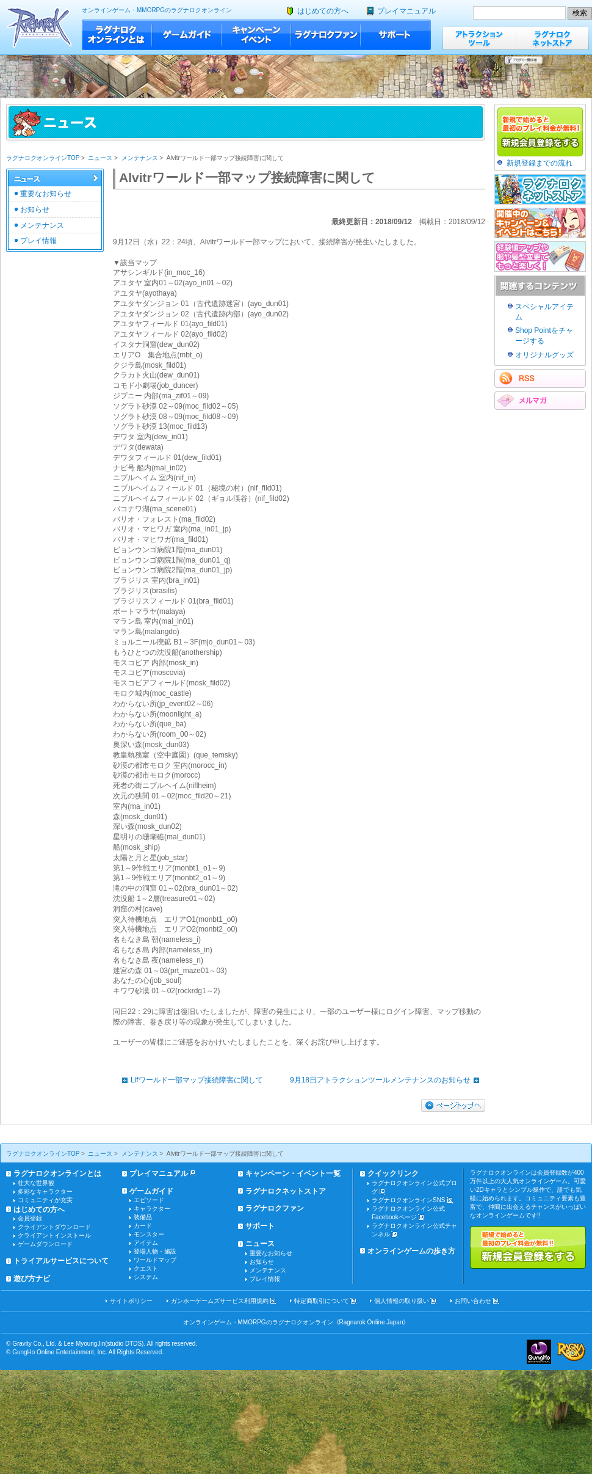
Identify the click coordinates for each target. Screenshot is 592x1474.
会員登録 (30, 1218)
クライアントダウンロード (54, 1227)
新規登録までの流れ (539, 163)
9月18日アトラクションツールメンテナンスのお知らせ (387, 1080)
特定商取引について (321, 1300)
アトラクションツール (479, 38)
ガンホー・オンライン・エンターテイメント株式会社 (539, 1352)
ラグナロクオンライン (39, 27)
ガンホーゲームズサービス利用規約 (220, 1300)
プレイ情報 (38, 240)
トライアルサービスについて (61, 1261)
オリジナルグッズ (544, 355)
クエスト (146, 1268)
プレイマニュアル (406, 11)
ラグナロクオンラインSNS (409, 1200)
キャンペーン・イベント (256, 35)
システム (146, 1277)
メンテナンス (139, 158)
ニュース (100, 158)
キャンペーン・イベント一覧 (293, 1173)
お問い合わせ (473, 1300)
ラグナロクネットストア (552, 38)
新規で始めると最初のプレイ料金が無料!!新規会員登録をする (528, 1247)
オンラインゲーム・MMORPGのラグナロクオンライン (157, 10)
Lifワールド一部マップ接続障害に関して (189, 1080)
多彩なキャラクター (45, 1191)
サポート (396, 35)
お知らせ (34, 209)
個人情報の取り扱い (401, 1300)
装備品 (143, 1217)
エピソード (149, 1200)
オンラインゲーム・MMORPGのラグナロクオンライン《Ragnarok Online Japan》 (296, 1322)
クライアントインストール (54, 1235)
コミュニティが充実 (45, 1200)
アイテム (146, 1242)
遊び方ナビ (31, 1278)
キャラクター (152, 1208)
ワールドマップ (155, 1260)
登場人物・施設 (155, 1251)
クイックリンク (393, 1173)
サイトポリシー (131, 1300)
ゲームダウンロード (45, 1244)
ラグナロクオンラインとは (117, 35)
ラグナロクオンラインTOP (42, 158)
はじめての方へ (322, 11)
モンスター (149, 1234)
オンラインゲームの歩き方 (411, 1251)
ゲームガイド (187, 35)
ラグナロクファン (326, 35)
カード (143, 1225)
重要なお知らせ (45, 193)
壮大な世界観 (36, 1183)
